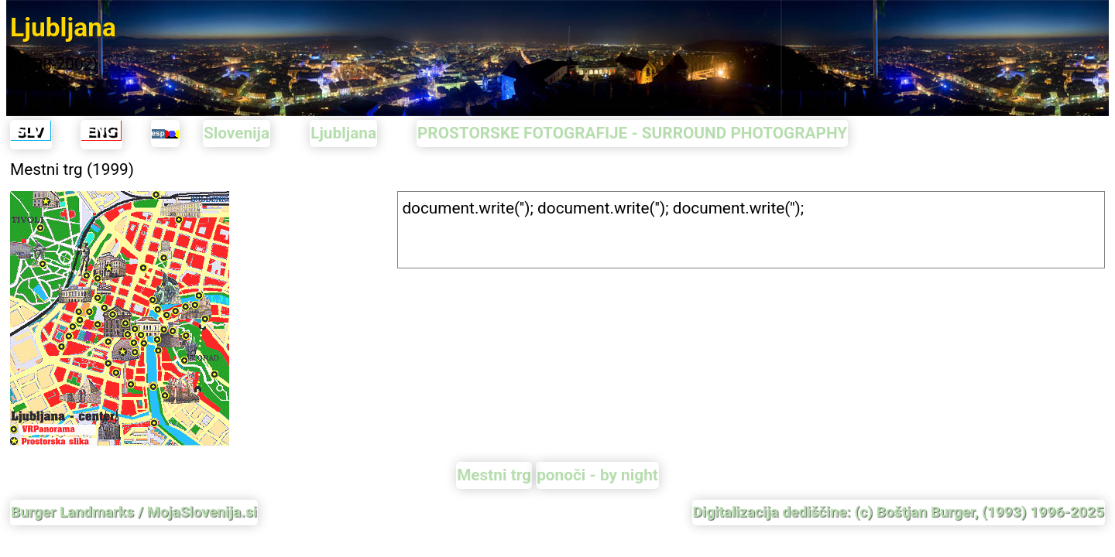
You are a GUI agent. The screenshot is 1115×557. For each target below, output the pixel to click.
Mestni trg (494, 475)
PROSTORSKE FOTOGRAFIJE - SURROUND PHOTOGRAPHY (632, 133)
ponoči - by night (597, 475)
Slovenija (236, 133)
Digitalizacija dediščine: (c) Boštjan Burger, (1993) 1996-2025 (898, 512)
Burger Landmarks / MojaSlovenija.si (134, 512)
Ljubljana (343, 133)
